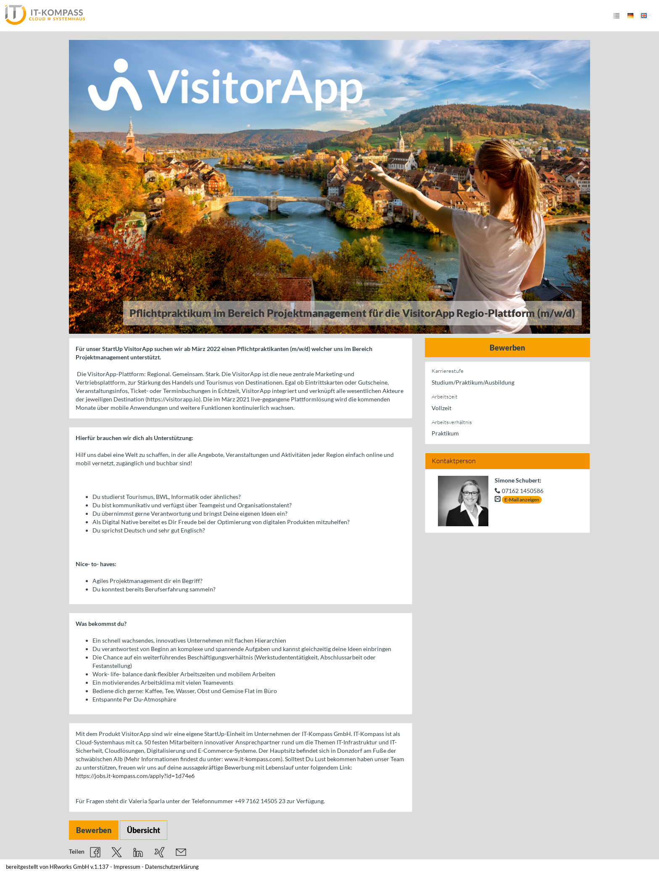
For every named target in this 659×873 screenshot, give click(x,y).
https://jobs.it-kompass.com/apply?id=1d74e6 (135, 775)
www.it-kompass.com (252, 758)
